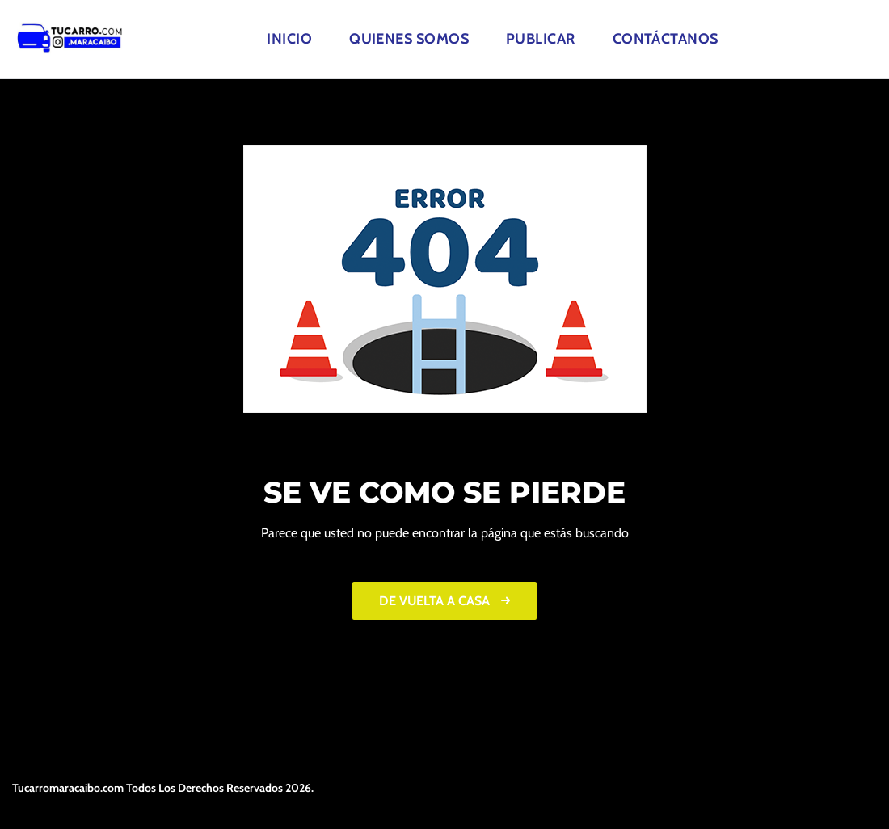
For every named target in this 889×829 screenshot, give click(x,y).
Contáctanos (665, 39)
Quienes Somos (409, 39)
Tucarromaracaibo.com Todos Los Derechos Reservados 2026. (163, 788)
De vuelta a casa (444, 600)
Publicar (540, 39)
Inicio (289, 39)
